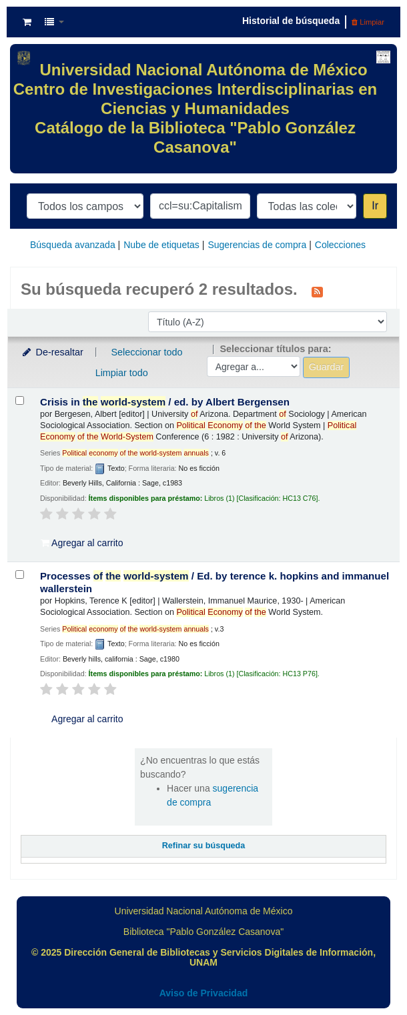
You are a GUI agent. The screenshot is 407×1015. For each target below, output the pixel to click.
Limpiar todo (121, 372)
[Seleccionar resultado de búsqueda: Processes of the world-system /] (19, 574)
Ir (375, 205)
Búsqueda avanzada (72, 244)
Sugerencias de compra (257, 244)
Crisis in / (165, 401)
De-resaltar (52, 352)
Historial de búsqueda (291, 20)
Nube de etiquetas (161, 244)
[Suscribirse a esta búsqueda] (317, 290)
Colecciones (340, 244)
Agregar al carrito (82, 543)
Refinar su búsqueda (204, 845)
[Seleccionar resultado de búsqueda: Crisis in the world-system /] (19, 400)
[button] (27, 22)
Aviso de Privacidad (203, 993)
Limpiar (368, 22)
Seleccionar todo (146, 352)
